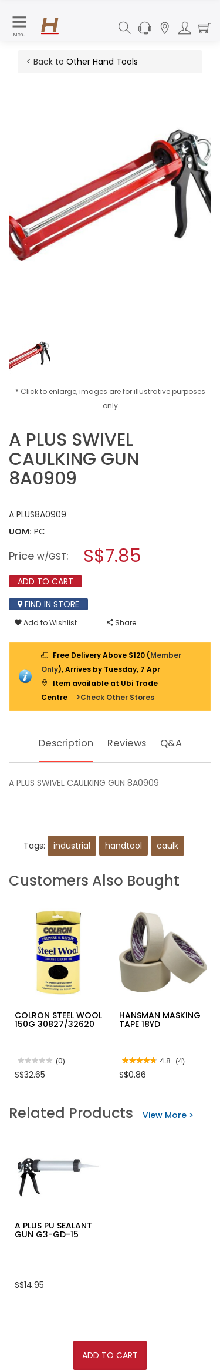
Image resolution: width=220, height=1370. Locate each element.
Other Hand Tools (102, 62)
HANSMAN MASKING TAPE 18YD (160, 1019)
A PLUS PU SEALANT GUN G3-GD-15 (53, 1230)
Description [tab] (63, 743)
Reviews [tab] (128, 743)
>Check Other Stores (115, 697)
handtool (123, 845)
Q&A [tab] (175, 743)
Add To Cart (110, 1355)
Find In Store (48, 604)
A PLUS (22, 514)
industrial (71, 845)
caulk (167, 845)
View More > (168, 1115)
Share (121, 623)
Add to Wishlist (46, 623)
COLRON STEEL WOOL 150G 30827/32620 (58, 1019)
